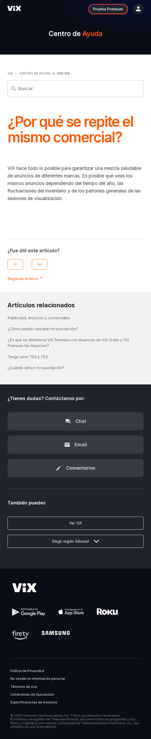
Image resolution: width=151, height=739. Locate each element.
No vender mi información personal (37, 679)
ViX (10, 73)
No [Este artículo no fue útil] (40, 264)
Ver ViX (63, 73)
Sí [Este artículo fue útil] (15, 264)
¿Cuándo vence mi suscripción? (36, 367)
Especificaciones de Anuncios (33, 702)
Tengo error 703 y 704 (28, 356)
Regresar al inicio (26, 278)
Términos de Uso (23, 687)
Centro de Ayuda (35, 73)
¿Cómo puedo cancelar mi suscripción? (43, 328)
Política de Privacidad (27, 671)
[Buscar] (75, 88)
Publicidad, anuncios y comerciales (39, 317)
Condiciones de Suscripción (32, 694)
